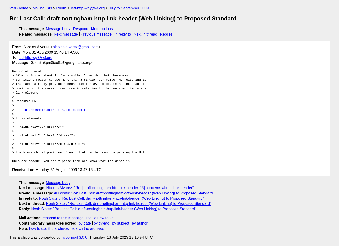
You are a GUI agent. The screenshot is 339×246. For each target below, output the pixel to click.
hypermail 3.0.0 (74, 237)
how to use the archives (49, 228)
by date (84, 223)
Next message (66, 34)
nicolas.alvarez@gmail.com (76, 47)
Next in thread (145, 34)
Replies (166, 34)
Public (61, 8)
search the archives (88, 228)
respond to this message (62, 218)
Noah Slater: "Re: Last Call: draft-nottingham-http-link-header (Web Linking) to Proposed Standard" (121, 198)
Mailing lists (42, 8)
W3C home (18, 8)
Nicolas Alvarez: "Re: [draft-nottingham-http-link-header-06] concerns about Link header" (120, 188)
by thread (101, 223)
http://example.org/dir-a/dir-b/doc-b (53, 110)
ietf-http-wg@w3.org (88, 8)
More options (102, 29)
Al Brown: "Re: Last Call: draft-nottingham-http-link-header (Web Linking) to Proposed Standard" (134, 193)
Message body (58, 29)
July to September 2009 (129, 8)
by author (140, 223)
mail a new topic (99, 218)
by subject (120, 223)
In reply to (122, 34)
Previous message (96, 34)
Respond (80, 29)
